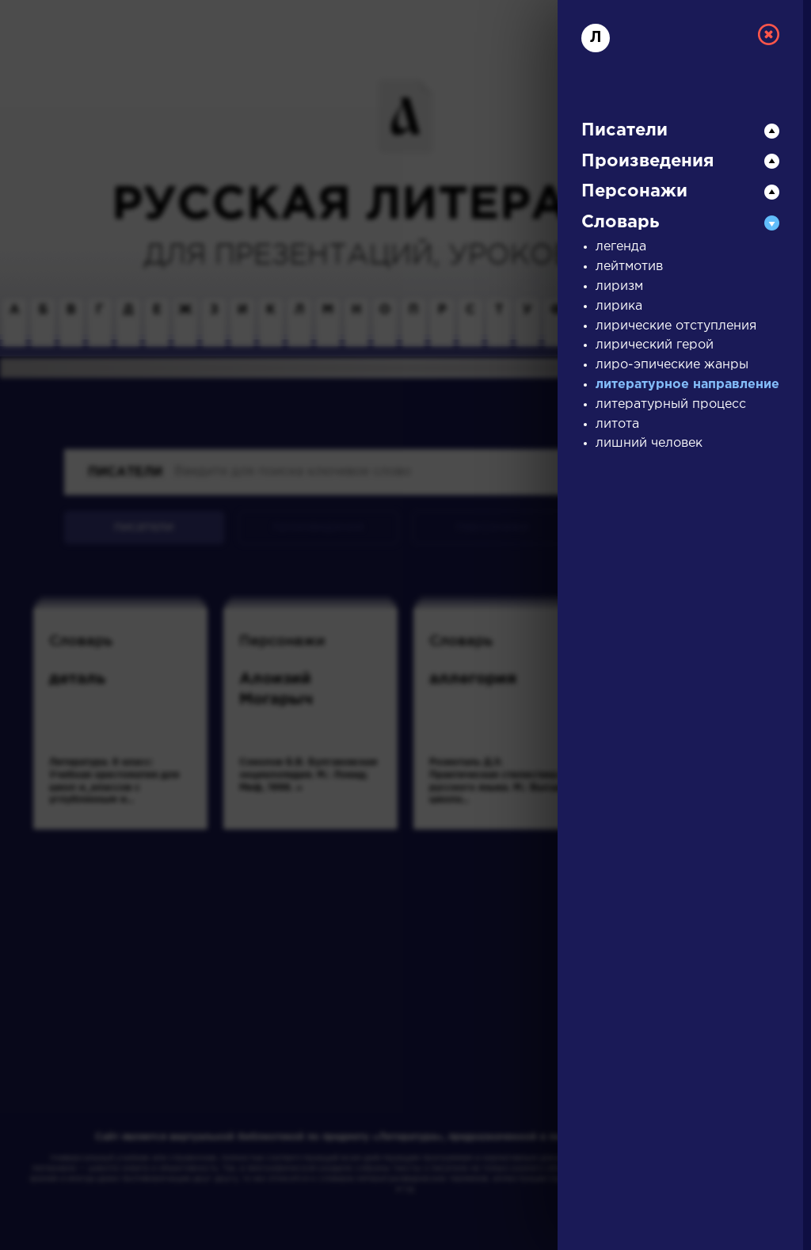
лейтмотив (629, 266)
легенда (621, 247)
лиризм (619, 286)
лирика (619, 306)
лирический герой (655, 345)
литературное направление (687, 385)
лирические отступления (676, 326)
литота (617, 424)
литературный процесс (671, 404)
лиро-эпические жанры (672, 365)
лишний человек (649, 443)
